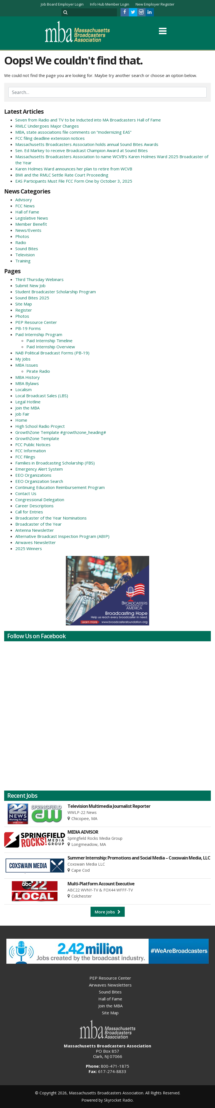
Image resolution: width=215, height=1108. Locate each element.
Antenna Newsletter (34, 530)
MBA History (27, 377)
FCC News (25, 205)
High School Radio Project (40, 426)
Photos (22, 236)
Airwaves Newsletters (110, 985)
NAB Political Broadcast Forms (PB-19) (52, 353)
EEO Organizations (33, 475)
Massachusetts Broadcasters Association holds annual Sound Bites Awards (86, 144)
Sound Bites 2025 (32, 297)
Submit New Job (30, 285)
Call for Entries (29, 512)
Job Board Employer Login (62, 4)
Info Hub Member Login (109, 4)
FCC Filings (25, 456)
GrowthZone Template (37, 438)
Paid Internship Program (38, 334)
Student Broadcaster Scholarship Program (55, 291)
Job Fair (22, 414)
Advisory (23, 199)
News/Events (28, 230)
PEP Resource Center (36, 322)
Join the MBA (27, 408)
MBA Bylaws (27, 383)
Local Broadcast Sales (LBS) (41, 395)
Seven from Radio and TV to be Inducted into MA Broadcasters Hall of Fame (88, 120)
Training (23, 261)
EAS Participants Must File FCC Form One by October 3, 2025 (73, 181)
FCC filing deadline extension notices (50, 138)
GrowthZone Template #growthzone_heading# (60, 432)
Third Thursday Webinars (39, 279)
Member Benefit (31, 224)
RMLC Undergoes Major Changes (47, 126)
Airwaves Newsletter (35, 542)
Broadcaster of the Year (38, 524)
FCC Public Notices (33, 444)
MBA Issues (26, 365)
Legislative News (31, 218)
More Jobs (108, 912)
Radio (20, 242)
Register (23, 310)
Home (21, 420)
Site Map (23, 304)
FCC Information (30, 450)
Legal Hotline (28, 401)
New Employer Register (155, 4)
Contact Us (25, 493)
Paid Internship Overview (50, 346)
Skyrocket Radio (118, 1100)
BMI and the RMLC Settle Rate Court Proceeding (61, 175)
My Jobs (23, 359)
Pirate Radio (38, 371)
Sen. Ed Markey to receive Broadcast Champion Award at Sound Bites (81, 150)
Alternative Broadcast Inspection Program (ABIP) (62, 536)
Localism (23, 389)
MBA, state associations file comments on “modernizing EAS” (73, 132)
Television (25, 254)
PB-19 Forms (28, 328)
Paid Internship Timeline (49, 340)
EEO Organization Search (39, 481)
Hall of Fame (27, 212)
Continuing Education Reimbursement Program (60, 487)
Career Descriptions (34, 505)
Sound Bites (26, 248)
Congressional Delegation (39, 499)
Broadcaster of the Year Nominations (51, 518)
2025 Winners (28, 548)
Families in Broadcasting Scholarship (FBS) (55, 463)
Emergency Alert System (39, 469)
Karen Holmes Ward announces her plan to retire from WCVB (73, 169)
